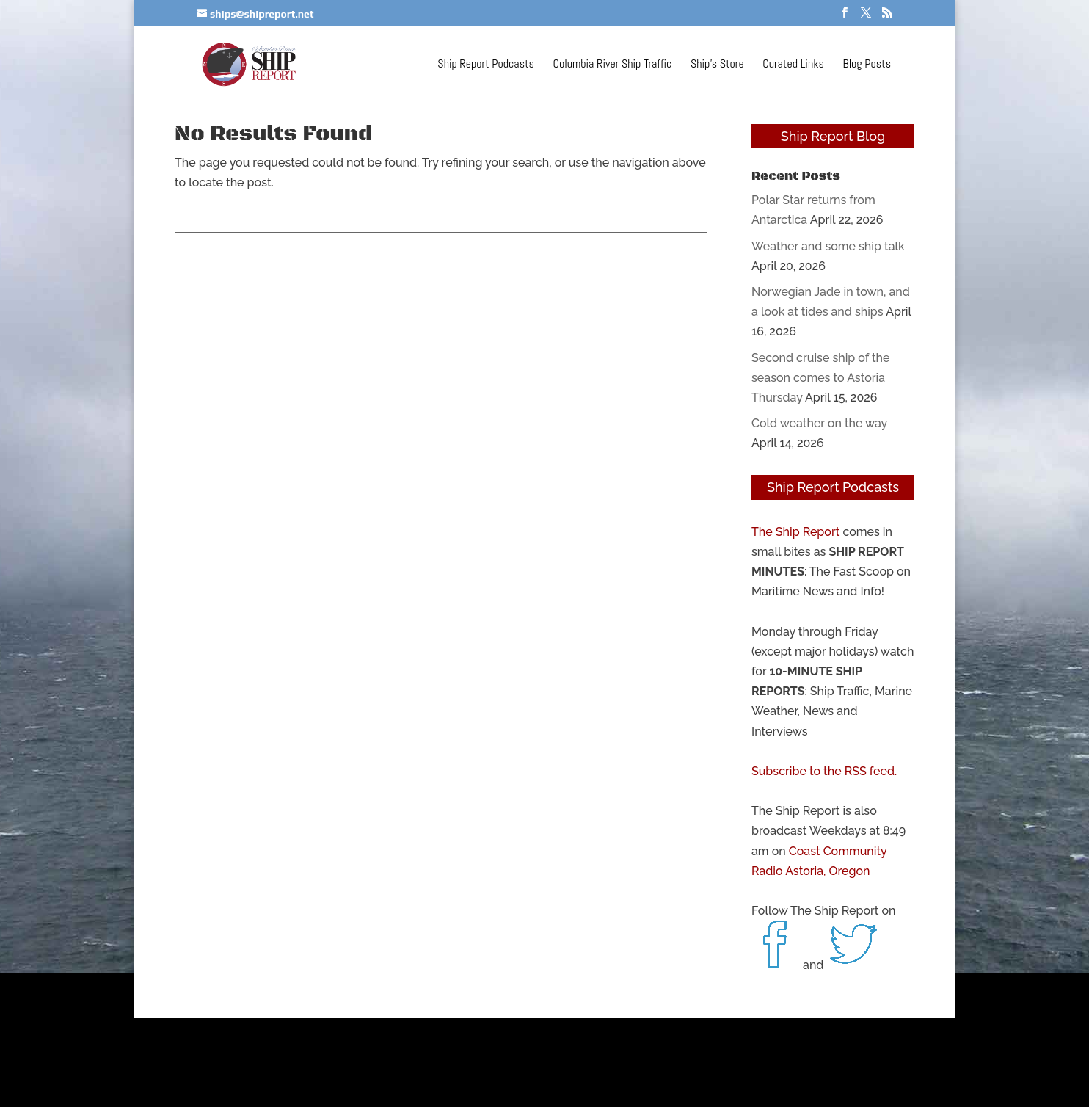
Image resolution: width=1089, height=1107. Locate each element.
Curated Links (792, 65)
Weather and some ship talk (828, 246)
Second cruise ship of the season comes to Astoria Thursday (820, 377)
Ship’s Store (717, 65)
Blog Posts (866, 65)
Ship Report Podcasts (485, 65)
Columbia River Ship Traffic (612, 65)
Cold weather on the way (819, 423)
